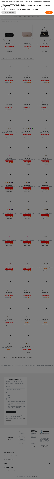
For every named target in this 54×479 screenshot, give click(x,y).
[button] (52, 2)
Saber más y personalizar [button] (8, 12)
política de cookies (20, 4)
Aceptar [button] (49, 12)
